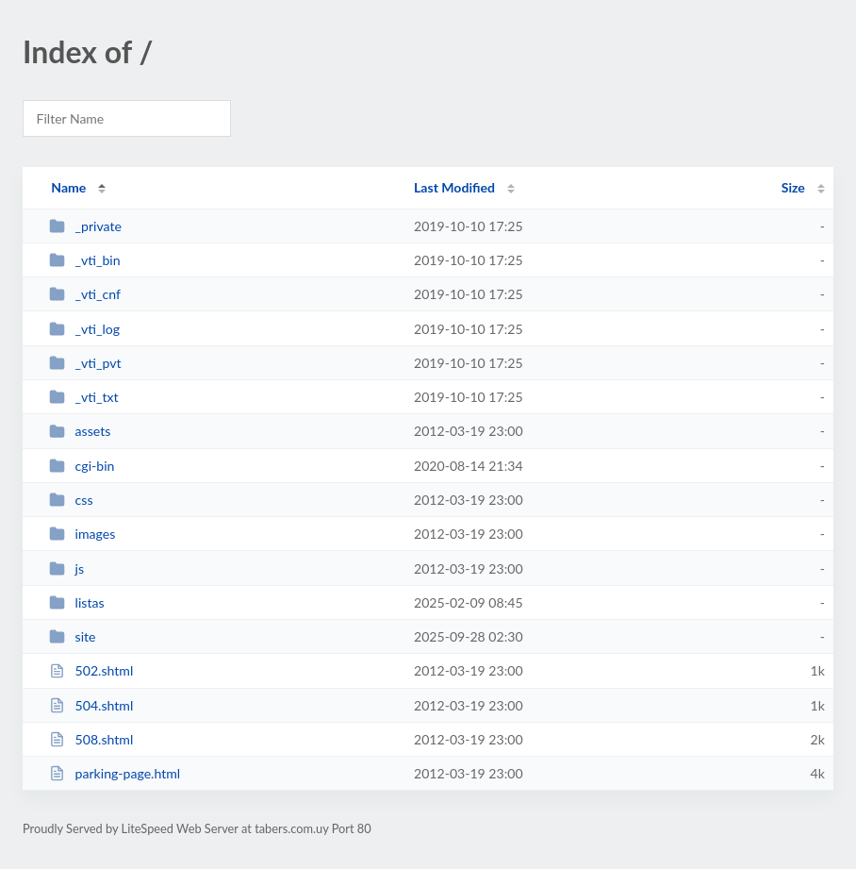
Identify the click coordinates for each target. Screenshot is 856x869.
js (66, 568)
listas (76, 602)
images (82, 534)
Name (68, 187)
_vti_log (84, 329)
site (72, 636)
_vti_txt (83, 397)
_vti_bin (84, 260)
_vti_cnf (85, 294)
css (70, 500)
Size (793, 187)
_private (85, 226)
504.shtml (91, 705)
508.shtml (91, 739)
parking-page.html (114, 773)
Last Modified (454, 187)
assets (79, 431)
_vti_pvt (85, 363)
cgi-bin (81, 466)
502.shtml (91, 670)
